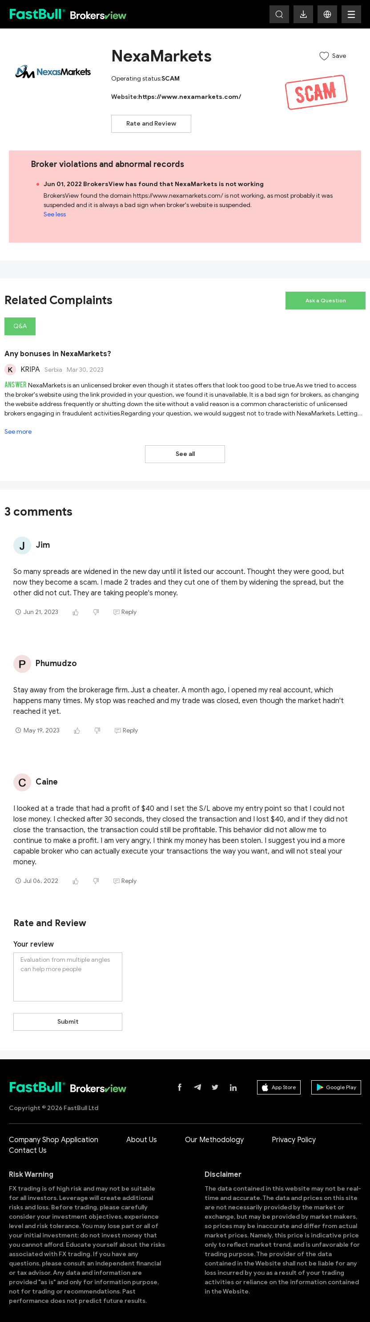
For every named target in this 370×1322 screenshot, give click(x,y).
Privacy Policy (294, 1130)
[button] (327, 14)
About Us (141, 1130)
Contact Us (28, 1141)
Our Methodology (214, 1130)
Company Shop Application (53, 1130)
